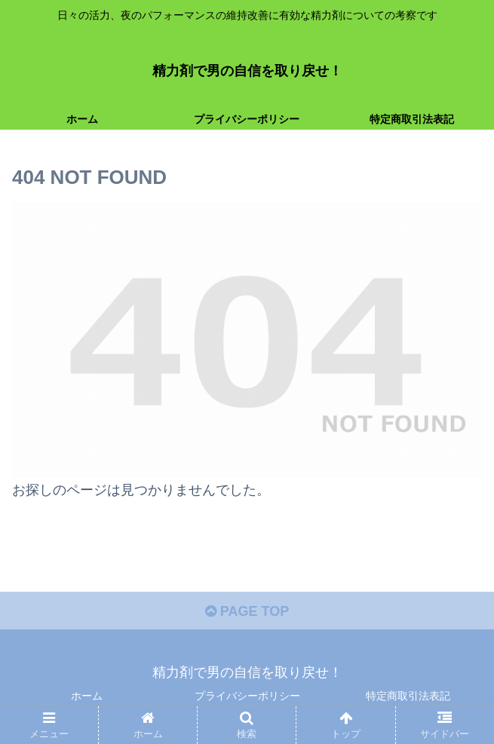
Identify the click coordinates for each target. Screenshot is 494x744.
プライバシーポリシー (247, 696)
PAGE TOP (247, 611)
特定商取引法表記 (408, 696)
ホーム (87, 696)
